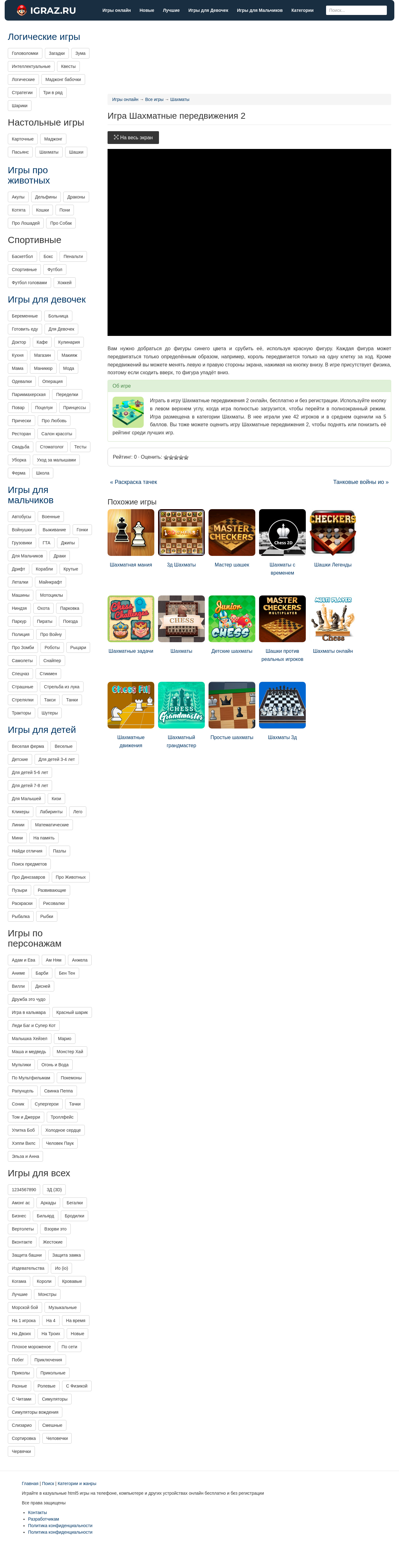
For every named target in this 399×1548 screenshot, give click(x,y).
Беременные (25, 315)
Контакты (37, 1512)
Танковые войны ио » (361, 482)
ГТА (46, 542)
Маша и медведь (29, 1051)
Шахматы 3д (282, 711)
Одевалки (22, 381)
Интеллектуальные (31, 66)
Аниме (18, 973)
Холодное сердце (63, 1130)
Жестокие (53, 1242)
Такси (50, 699)
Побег (18, 1359)
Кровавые (72, 1281)
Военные (51, 516)
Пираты (45, 621)
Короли (44, 1281)
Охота (43, 608)
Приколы (21, 1372)
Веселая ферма (28, 746)
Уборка (19, 459)
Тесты (80, 446)
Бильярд (45, 1215)
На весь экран (133, 137)
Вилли (18, 986)
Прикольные (53, 1372)
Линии (18, 824)
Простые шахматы (232, 711)
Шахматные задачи (131, 624)
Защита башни (27, 1255)
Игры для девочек (47, 299)
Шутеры (50, 712)
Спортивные (24, 269)
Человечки (57, 1438)
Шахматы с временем (282, 542)
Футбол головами (29, 282)
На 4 (50, 1320)
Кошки (42, 210)
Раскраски (22, 903)
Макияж (69, 355)
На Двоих (21, 1333)
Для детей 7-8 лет (30, 785)
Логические (23, 79)
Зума (80, 53)
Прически (21, 420)
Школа (43, 473)
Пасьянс (20, 152)
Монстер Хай (70, 1051)
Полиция (21, 634)
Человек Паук (60, 1143)
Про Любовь (54, 420)
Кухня (17, 355)
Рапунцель (23, 1090)
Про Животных (71, 877)
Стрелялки (23, 699)
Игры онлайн (117, 10)
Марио (64, 1038)
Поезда (70, 621)
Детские (20, 759)
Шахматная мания (131, 538)
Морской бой (25, 1307)
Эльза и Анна (25, 1156)
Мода (68, 368)
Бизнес (19, 1215)
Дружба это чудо (29, 999)
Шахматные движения (131, 715)
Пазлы (59, 850)
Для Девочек (61, 329)
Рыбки (46, 916)
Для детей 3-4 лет (57, 759)
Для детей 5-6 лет (30, 772)
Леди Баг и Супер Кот (33, 1025)
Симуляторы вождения (35, 1412)
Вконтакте (22, 1242)
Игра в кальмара (29, 1012)
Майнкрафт (50, 582)
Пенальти (73, 256)
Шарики (19, 105)
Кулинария (69, 342)
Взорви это (55, 1228)
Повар (18, 407)
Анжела (80, 960)
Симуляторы (55, 1399)
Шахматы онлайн (333, 624)
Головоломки (25, 53)
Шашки (76, 152)
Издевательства (28, 1268)
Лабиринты (51, 811)
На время (75, 1320)
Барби (42, 973)
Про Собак (61, 223)
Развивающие (52, 890)
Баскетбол (22, 256)
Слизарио (22, 1425)
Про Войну (51, 634)
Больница (58, 315)
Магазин (42, 355)
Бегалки (75, 1202)
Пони (65, 210)
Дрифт (18, 568)
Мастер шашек (232, 538)
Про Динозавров (28, 877)
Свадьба (20, 446)
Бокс (48, 256)
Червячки (21, 1451)
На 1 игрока (24, 1320)
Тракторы (21, 712)
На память (44, 837)
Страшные (22, 686)
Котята (19, 210)
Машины (20, 595)
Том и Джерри (26, 1117)
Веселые (63, 746)
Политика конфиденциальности (60, 1525)
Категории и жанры (77, 1483)
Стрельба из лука (61, 686)
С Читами (21, 1399)
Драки (60, 555)
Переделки (67, 394)
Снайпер (52, 660)
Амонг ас (21, 1202)
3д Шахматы (181, 538)
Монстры (47, 1294)
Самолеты (22, 660)
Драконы (76, 196)
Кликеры (20, 811)
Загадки (57, 53)
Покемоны (71, 1077)
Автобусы (21, 516)
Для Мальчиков (27, 555)
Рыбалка (21, 916)
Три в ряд (53, 92)
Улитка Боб (23, 1130)
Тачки (75, 1103)
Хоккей (65, 282)
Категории (302, 10)
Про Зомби (23, 647)
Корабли (44, 568)
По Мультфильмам (31, 1077)
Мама (17, 368)
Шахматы (181, 624)
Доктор (19, 342)
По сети (69, 1346)
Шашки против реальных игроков (282, 628)
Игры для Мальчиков (260, 10)
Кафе (42, 342)
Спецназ (20, 673)
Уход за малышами (56, 459)
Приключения (48, 1359)
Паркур (19, 621)
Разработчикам (43, 1519)
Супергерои (47, 1103)
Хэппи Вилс (24, 1143)
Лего (78, 811)
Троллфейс (62, 1117)
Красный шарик (72, 1012)
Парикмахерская (29, 394)
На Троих (50, 1333)
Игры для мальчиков (31, 495)
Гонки (82, 529)
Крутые (71, 568)
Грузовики (22, 542)
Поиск (48, 1483)
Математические (52, 824)
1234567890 (24, 1189)
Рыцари (78, 647)
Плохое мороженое (31, 1346)
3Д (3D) (54, 1189)
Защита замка (66, 1255)
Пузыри (19, 890)
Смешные (52, 1425)
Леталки (20, 582)
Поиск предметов (29, 864)
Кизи (56, 798)
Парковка (69, 608)
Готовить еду (25, 329)
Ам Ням (53, 960)
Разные (19, 1385)
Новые (147, 10)
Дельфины (46, 196)
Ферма (19, 473)
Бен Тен (67, 973)
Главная (30, 1483)
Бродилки (74, 1215)
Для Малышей (26, 798)
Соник (18, 1103)
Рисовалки (54, 903)
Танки (72, 699)
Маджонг (53, 138)
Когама (19, 1281)
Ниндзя (19, 608)
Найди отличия (27, 850)
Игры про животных (29, 175)
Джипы (68, 542)
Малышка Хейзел (29, 1038)
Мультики (21, 1064)
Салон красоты (56, 433)
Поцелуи (44, 407)
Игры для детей (42, 729)
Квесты (68, 66)
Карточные (23, 138)
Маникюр (43, 368)
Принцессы (74, 407)
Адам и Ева (23, 960)
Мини (17, 837)
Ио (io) (61, 1268)
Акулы (18, 196)
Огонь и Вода (55, 1064)
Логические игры (44, 36)
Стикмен (48, 673)
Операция (52, 381)
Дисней (42, 986)
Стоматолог (52, 446)
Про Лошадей (26, 223)
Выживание (54, 529)
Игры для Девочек (208, 10)
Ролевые (46, 1385)
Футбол (54, 269)
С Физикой (77, 1385)
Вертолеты (23, 1228)
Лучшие (171, 10)
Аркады (48, 1202)
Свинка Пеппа (58, 1090)
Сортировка (24, 1438)
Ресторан (21, 433)
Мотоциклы (51, 595)
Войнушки (22, 529)
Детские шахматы (232, 624)
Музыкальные (63, 1307)
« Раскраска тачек (133, 482)
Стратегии (22, 92)
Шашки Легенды (333, 538)
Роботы (52, 647)
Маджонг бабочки (63, 79)
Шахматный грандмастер (181, 715)
